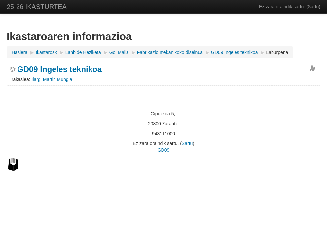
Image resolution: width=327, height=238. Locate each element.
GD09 (164, 150)
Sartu (313, 6)
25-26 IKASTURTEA (37, 6)
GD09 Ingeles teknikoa (59, 69)
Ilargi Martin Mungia (52, 79)
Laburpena (277, 52)
